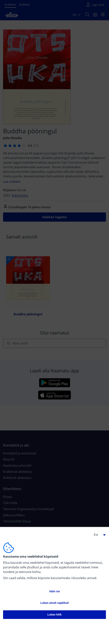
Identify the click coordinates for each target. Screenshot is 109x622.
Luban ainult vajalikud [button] (54, 602)
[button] (98, 534)
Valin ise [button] (54, 591)
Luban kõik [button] (54, 614)
